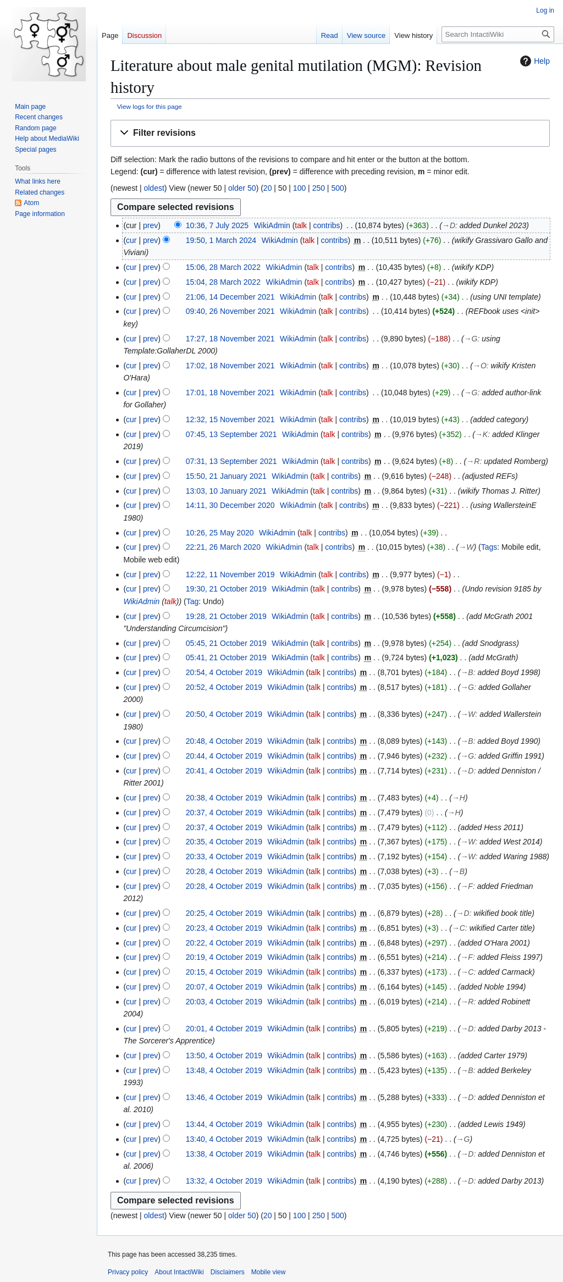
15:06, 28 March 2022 (223, 267)
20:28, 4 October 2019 (224, 871)
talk (301, 225)
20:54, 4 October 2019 (224, 672)
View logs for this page (149, 106)
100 (299, 188)
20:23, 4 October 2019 (224, 928)
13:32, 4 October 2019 (224, 1180)
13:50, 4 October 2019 (224, 1055)
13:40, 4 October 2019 (224, 1139)
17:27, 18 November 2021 (230, 338)
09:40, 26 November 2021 (230, 311)
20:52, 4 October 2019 (224, 687)
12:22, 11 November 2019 (230, 574)
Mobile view (268, 1272)
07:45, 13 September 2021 (231, 434)
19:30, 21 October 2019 (226, 588)
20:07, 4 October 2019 (224, 986)
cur (131, 240)
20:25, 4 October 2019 (224, 913)
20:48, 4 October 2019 (224, 741)
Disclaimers (228, 1272)
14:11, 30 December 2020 (230, 505)
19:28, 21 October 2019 (226, 616)
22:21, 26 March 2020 (223, 547)
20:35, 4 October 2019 (224, 841)
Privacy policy (128, 1272)
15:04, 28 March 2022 (223, 282)
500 (337, 188)
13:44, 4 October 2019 (224, 1124)
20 (267, 188)
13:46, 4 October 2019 (224, 1097)
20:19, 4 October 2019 (224, 957)
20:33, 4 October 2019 (224, 856)
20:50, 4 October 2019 (224, 714)
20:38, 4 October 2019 (224, 797)
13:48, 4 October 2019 (224, 1070)
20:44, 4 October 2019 (224, 755)
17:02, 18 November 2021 (230, 365)
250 (318, 188)
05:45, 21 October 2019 (226, 643)
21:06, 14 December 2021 (230, 296)
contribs (326, 225)
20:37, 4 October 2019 (224, 812)
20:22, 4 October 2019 (224, 942)
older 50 (242, 188)
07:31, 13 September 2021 (231, 461)
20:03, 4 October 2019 (224, 1001)
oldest (153, 188)
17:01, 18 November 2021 (230, 392)
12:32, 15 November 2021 (230, 419)
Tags (489, 547)
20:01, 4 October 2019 (224, 1028)
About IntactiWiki (178, 1272)
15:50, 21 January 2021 (226, 476)
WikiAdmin (141, 601)
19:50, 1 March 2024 (221, 240)
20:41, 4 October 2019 (224, 770)
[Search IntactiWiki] (497, 34)
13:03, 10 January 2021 (226, 491)
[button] (330, 133)
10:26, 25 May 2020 (220, 532)
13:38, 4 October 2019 (224, 1154)
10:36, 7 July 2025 (217, 225)
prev (150, 225)
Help (533, 61)
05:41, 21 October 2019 (226, 657)
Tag (192, 601)
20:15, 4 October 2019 (224, 972)
